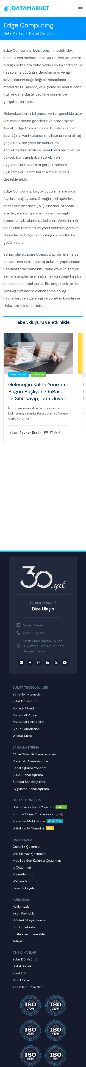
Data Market (13, 33)
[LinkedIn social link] (47, 662)
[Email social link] (21, 662)
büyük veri (51, 150)
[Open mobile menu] (80, 8)
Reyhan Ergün (30, 433)
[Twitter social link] (56, 662)
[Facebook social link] (30, 662)
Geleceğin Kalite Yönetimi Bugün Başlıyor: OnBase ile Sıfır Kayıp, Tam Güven (38, 391)
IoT (40, 205)
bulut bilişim (43, 50)
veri (20, 57)
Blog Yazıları (19, 374)
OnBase (38, 374)
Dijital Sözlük (39, 33)
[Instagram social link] (38, 662)
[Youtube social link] (64, 662)
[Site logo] (26, 8)
